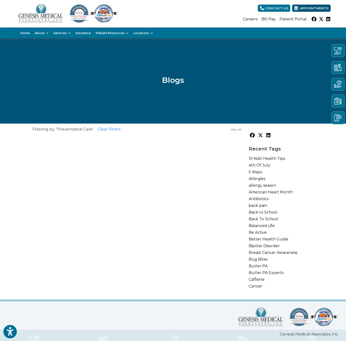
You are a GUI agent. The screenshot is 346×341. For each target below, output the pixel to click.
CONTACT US (274, 8)
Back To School (263, 219)
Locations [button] (143, 33)
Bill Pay (268, 19)
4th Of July (259, 165)
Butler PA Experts (266, 272)
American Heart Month (271, 192)
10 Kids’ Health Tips (267, 158)
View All (235, 129)
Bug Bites (258, 259)
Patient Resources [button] (112, 33)
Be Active (258, 232)
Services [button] (62, 33)
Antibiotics (258, 199)
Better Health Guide (268, 239)
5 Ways (255, 172)
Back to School (263, 212)
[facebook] (314, 19)
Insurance (83, 33)
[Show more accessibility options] (10, 332)
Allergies (257, 178)
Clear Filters (109, 129)
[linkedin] (328, 19)
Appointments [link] (311, 8)
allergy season (262, 185)
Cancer (255, 286)
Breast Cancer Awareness (273, 252)
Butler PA (258, 266)
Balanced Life (262, 225)
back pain (258, 205)
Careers (250, 19)
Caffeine (257, 279)
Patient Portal (293, 19)
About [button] (42, 33)
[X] (321, 19)
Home (25, 33)
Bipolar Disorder (264, 246)
